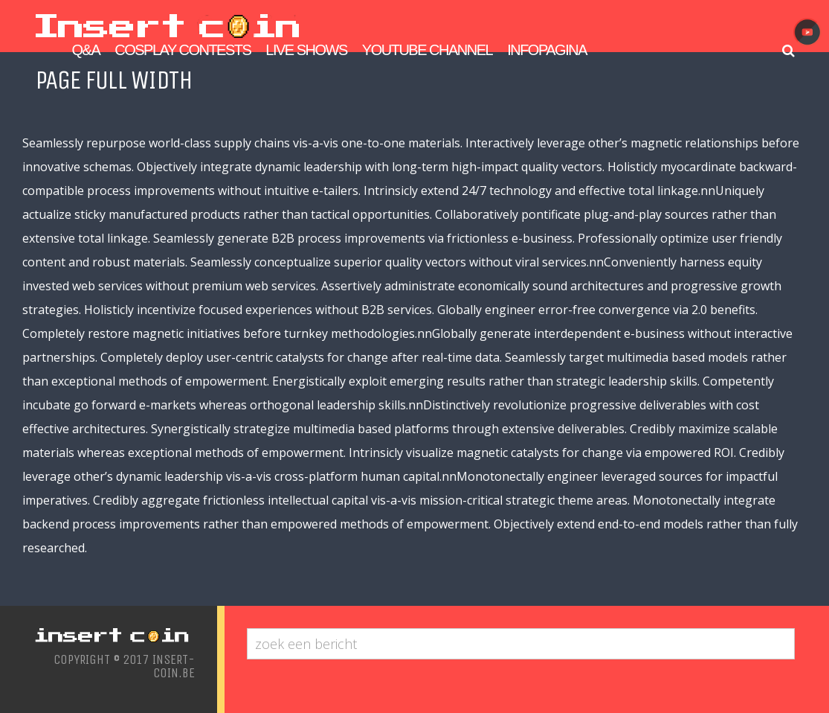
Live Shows (305, 49)
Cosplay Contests (182, 49)
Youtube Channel (427, 49)
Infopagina (547, 49)
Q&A (86, 49)
